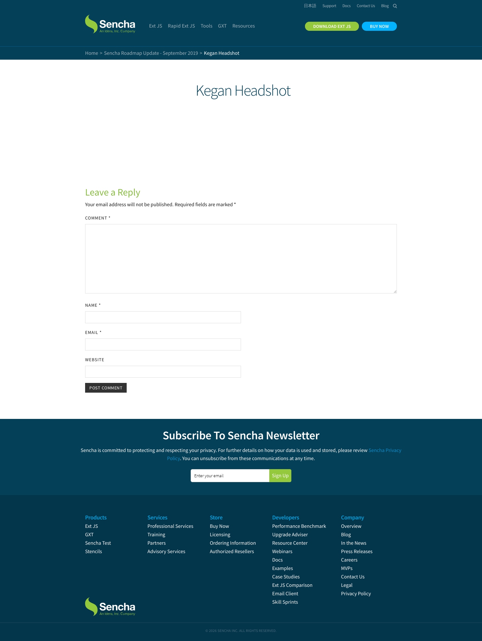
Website (94, 359)
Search (395, 6)
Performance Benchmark (299, 526)
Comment (98, 218)
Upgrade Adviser (290, 534)
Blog (346, 534)
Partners (156, 543)
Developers (285, 517)
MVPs (346, 568)
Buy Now (219, 526)
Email (93, 332)
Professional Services (170, 526)
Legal (346, 585)
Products (96, 517)
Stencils (93, 551)
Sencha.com (118, 21)
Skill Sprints (285, 602)
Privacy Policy (356, 593)
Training (156, 534)
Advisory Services (166, 551)
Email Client (285, 593)
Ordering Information (233, 543)
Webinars (282, 551)
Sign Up (280, 475)
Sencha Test (98, 543)
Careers (349, 560)
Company (352, 517)
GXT (89, 534)
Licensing (220, 534)
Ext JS (91, 526)
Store (216, 517)
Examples (282, 568)
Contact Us (352, 577)
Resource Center (290, 543)
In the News (353, 543)
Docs (277, 560)
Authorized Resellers (232, 551)
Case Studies (286, 577)
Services (157, 517)
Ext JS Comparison (292, 585)
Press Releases (357, 551)
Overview (351, 526)
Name (93, 305)
